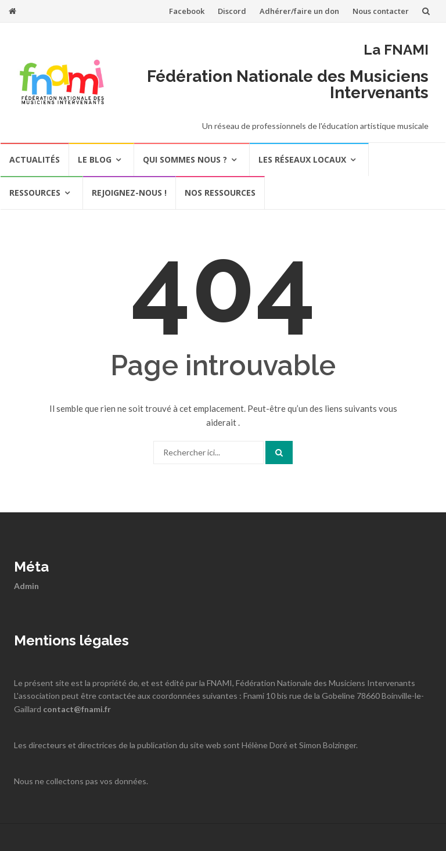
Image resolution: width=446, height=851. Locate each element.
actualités (34, 159)
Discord (232, 11)
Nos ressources (220, 192)
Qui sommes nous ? (185, 159)
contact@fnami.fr (77, 709)
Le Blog (95, 159)
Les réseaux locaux (302, 159)
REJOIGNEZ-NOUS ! (129, 192)
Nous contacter (381, 11)
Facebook (186, 11)
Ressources (34, 192)
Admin (26, 586)
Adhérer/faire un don (299, 11)
